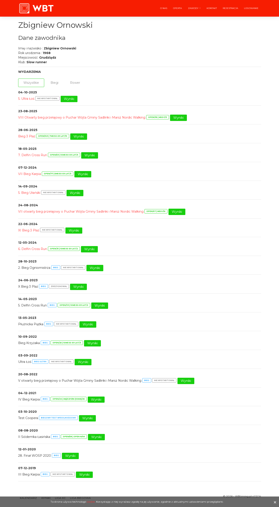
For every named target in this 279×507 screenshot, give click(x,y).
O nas (163, 8)
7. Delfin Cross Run (32, 155)
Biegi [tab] (54, 83)
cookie (91, 501)
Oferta (177, 8)
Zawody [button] (193, 8)
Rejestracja (230, 8)
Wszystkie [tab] (31, 83)
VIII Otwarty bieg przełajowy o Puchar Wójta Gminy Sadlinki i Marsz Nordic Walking (81, 117)
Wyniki (69, 99)
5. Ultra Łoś (26, 99)
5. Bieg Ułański (29, 193)
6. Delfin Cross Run (32, 249)
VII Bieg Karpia (29, 174)
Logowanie (251, 8)
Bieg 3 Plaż (26, 136)
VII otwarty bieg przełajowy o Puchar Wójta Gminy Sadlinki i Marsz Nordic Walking (81, 211)
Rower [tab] (75, 83)
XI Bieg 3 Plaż (28, 230)
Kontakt (212, 8)
